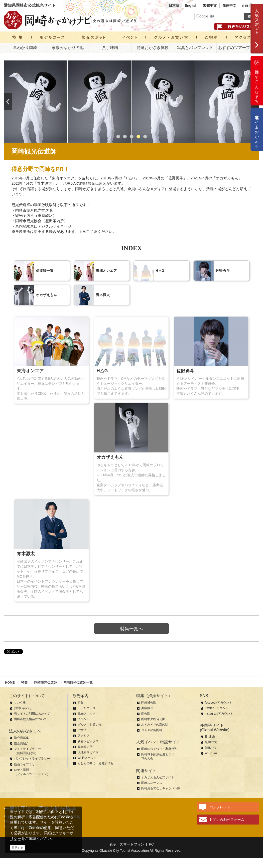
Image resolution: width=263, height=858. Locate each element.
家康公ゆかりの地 (68, 47)
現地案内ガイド (88, 752)
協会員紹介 (21, 743)
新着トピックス (88, 741)
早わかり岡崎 (25, 47)
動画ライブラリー (26, 764)
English (191, 5)
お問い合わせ (23, 708)
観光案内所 (85, 747)
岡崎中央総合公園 (153, 719)
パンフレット (219, 807)
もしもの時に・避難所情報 (96, 763)
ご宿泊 (82, 730)
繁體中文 (210, 5)
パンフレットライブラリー (32, 758)
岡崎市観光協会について (30, 719)
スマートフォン (132, 844)
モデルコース (87, 708)
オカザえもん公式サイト (157, 777)
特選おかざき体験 (153, 47)
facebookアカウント (218, 702)
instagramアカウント (219, 713)
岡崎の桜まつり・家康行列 (159, 749)
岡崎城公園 (148, 702)
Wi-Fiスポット (87, 758)
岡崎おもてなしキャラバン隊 (160, 788)
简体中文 (229, 5)
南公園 (145, 713)
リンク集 (20, 702)
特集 (81, 702)
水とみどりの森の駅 (154, 724)
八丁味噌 (110, 47)
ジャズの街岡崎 (151, 730)
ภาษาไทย (249, 5)
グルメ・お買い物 (90, 724)
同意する (17, 848)
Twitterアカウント (217, 708)
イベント (84, 719)
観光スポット (87, 713)
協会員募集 (21, 738)
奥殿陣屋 (147, 708)
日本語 (174, 5)
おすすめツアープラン (238, 47)
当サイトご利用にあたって (32, 713)
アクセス (84, 735)
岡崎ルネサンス (151, 783)
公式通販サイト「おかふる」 (257, 129)
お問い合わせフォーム (226, 820)
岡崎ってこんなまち (256, 80)
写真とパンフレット (195, 47)
